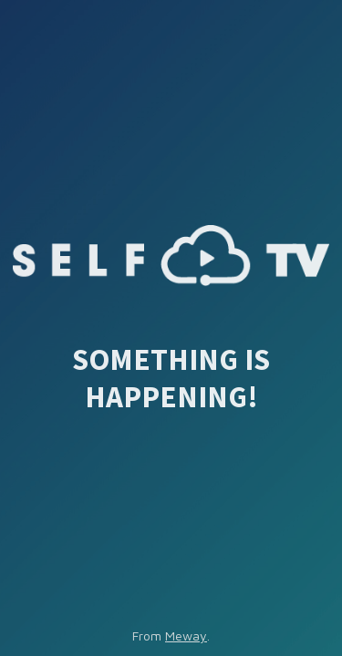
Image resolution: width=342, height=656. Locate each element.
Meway (186, 635)
